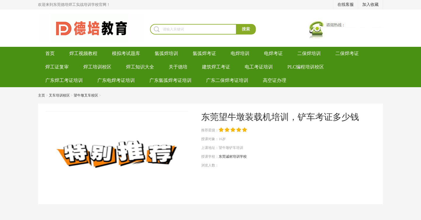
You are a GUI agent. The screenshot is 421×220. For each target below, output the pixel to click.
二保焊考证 (347, 53)
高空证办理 (274, 80)
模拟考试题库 (126, 53)
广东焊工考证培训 (64, 80)
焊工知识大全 (140, 66)
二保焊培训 (309, 53)
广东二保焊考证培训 (227, 80)
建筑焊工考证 (216, 66)
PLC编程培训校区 (305, 66)
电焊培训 (240, 53)
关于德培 (178, 66)
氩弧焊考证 (204, 53)
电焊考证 (273, 53)
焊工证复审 (57, 66)
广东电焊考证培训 (116, 80)
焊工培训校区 (97, 66)
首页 (50, 53)
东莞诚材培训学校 (233, 156)
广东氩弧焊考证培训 (170, 80)
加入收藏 (370, 4)
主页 (41, 95)
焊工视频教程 (83, 53)
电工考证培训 (259, 66)
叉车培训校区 (59, 95)
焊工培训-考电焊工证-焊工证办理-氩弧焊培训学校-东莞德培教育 (94, 28)
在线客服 (345, 4)
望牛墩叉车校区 (86, 95)
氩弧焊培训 (166, 53)
